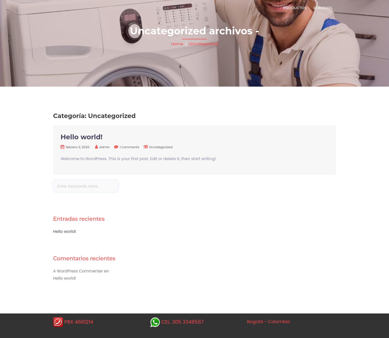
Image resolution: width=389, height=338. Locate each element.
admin (104, 147)
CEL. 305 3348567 (182, 321)
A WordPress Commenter (78, 271)
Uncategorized (203, 44)
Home (177, 44)
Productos (294, 8)
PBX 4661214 (78, 321)
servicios (322, 8)
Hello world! (81, 137)
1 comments (129, 147)
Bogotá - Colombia (268, 321)
